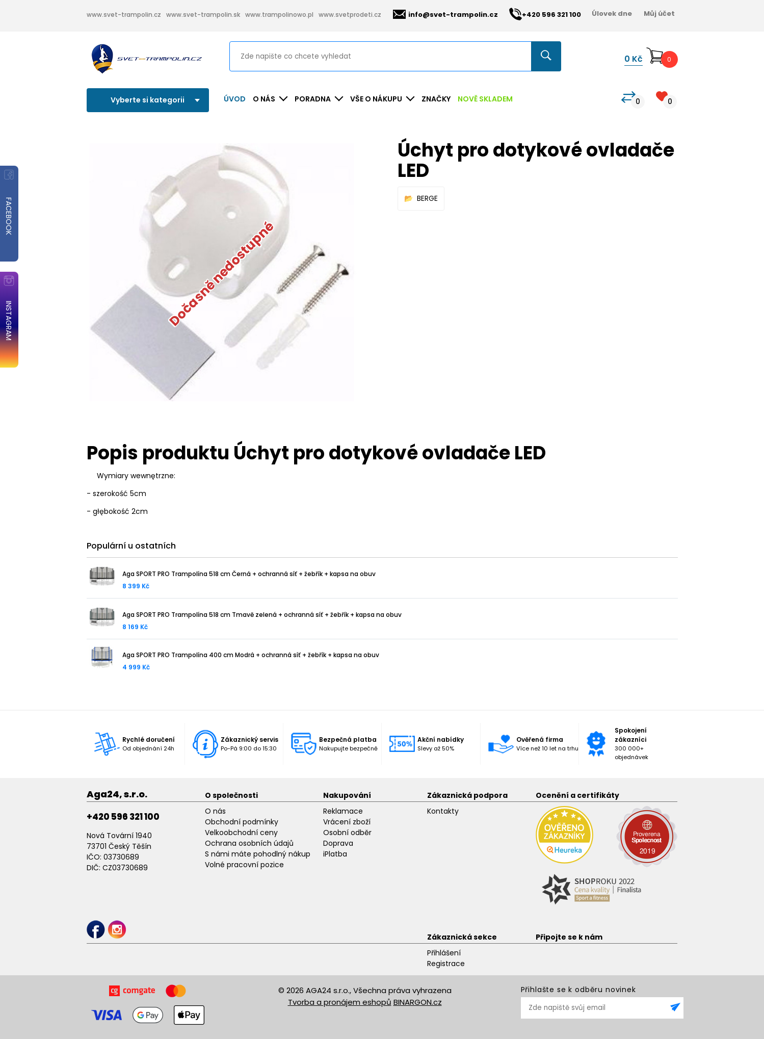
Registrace (446, 963)
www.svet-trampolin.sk (203, 14)
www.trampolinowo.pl (279, 14)
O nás (215, 811)
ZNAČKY (436, 99)
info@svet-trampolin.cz (445, 14)
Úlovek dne (612, 13)
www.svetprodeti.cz (350, 14)
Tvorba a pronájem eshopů (339, 1002)
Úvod (235, 99)
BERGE (427, 198)
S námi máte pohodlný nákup (257, 854)
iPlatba (335, 854)
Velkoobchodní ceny (241, 832)
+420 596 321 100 (123, 817)
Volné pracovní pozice (244, 865)
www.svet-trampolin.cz (124, 14)
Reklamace (343, 811)
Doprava (338, 843)
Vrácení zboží (347, 822)
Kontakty (443, 811)
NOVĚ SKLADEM (485, 99)
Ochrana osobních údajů (249, 843)
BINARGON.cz (417, 1002)
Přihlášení (444, 953)
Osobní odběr (347, 832)
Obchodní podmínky (241, 822)
